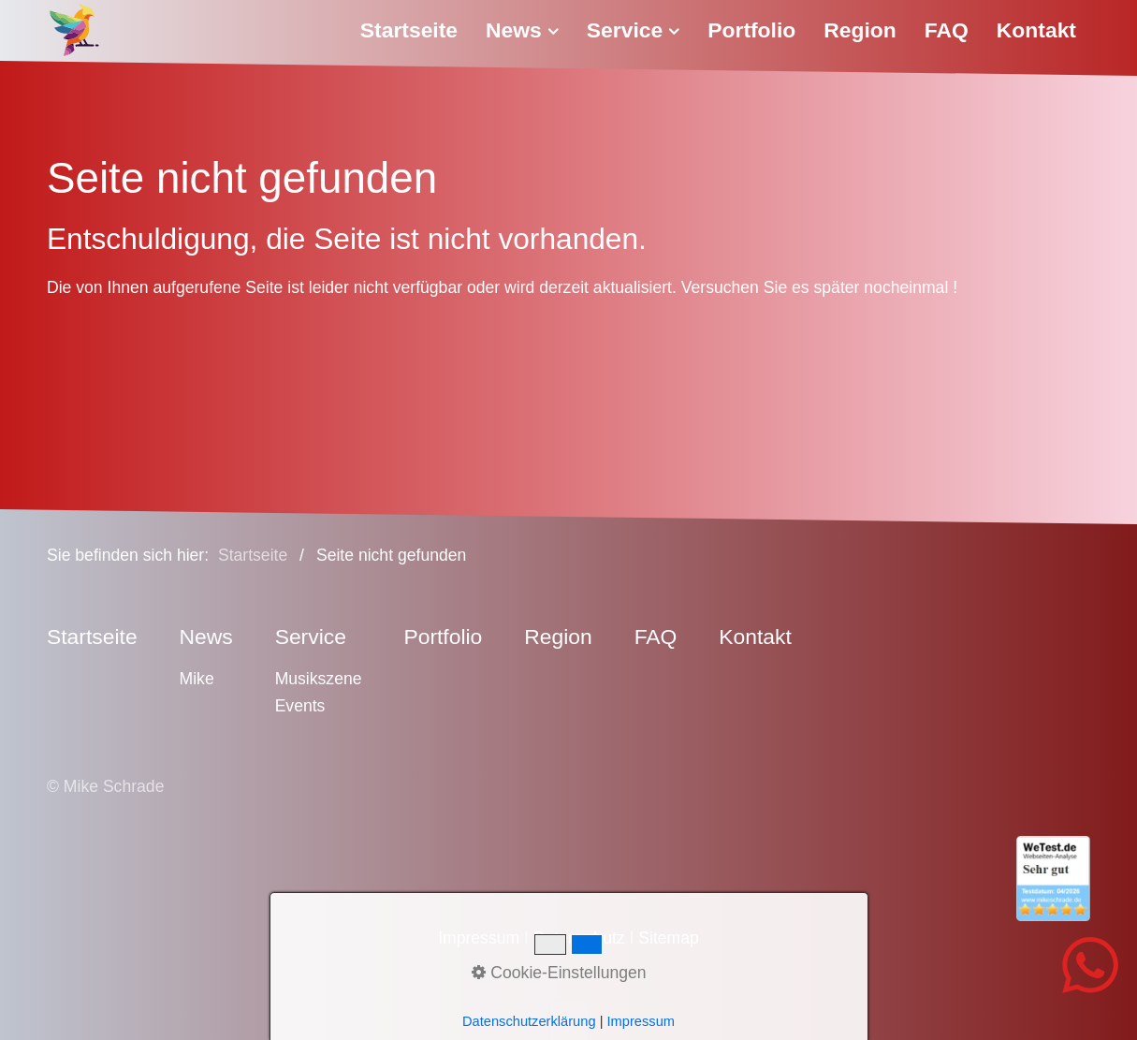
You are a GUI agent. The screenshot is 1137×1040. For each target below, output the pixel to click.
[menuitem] (416, 30)
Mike (197, 678)
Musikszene (318, 678)
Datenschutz (579, 938)
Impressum (478, 938)
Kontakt (1036, 30)
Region (860, 30)
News (522, 30)
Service (633, 30)
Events (300, 705)
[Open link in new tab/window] (568, 878)
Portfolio (751, 30)
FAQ (947, 30)
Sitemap (668, 938)
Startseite (409, 30)
